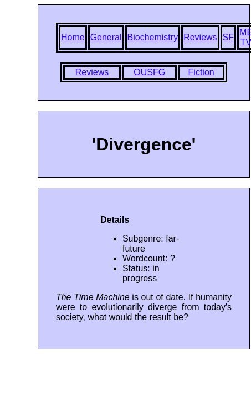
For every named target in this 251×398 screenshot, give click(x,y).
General (106, 37)
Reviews (200, 37)
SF (228, 37)
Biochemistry (152, 37)
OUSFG (149, 72)
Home (73, 37)
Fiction (201, 72)
